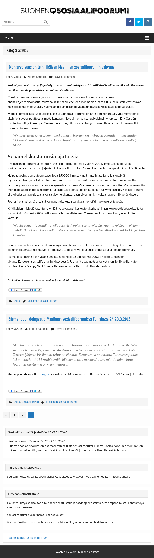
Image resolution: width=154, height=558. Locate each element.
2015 (17, 300)
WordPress (76, 551)
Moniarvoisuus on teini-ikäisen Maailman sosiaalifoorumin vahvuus (61, 67)
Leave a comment (64, 76)
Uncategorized (30, 401)
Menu (9, 37)
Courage (94, 551)
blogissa (45, 374)
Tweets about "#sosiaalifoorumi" (28, 537)
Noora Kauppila (37, 76)
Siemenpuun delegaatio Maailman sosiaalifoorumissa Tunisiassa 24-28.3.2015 (69, 319)
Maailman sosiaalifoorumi (42, 300)
